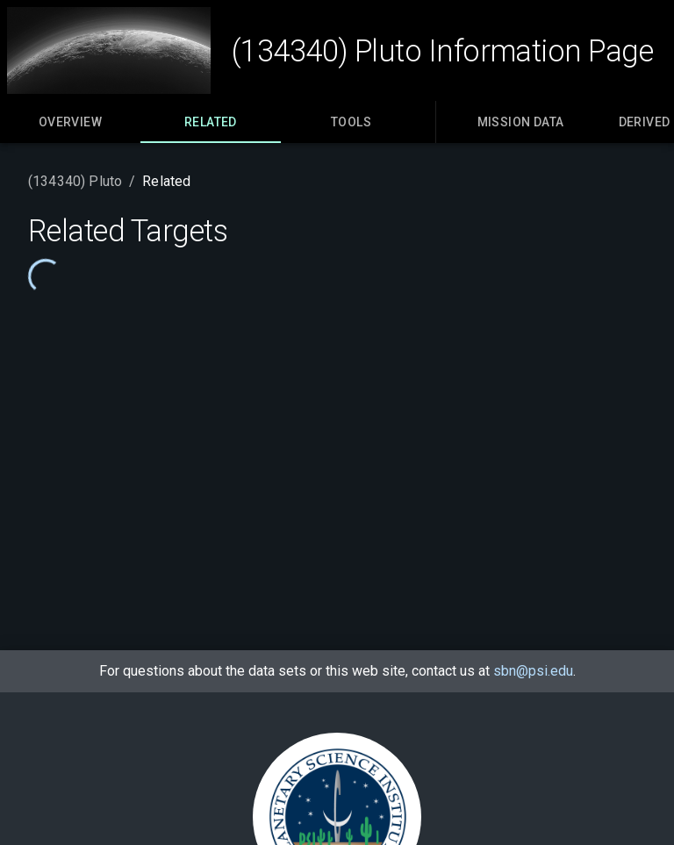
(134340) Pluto (75, 181)
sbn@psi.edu (533, 670)
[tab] (70, 122)
